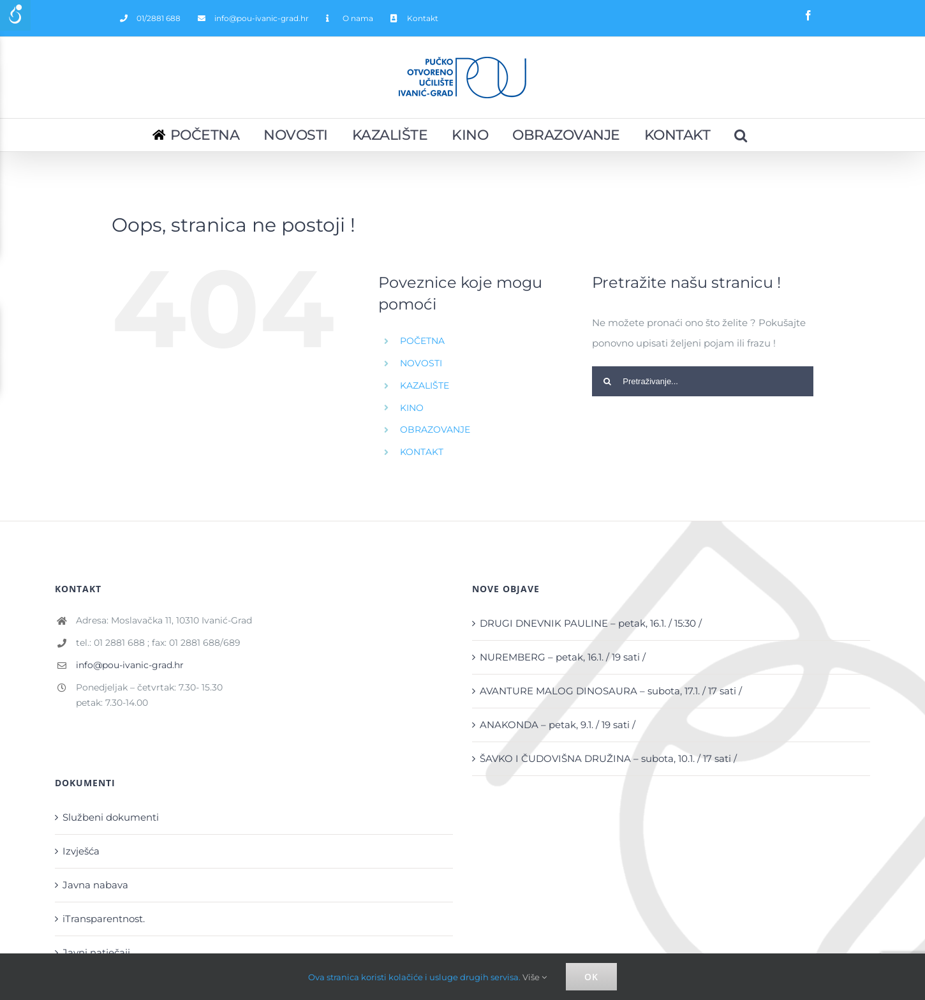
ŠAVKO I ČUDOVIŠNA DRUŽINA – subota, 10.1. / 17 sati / (608, 758)
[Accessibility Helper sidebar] (15, 15)
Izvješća (81, 851)
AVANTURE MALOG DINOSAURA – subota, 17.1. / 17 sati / (611, 691)
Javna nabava (95, 885)
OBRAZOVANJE (435, 429)
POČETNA (422, 341)
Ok (591, 977)
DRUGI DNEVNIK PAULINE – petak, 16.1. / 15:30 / (591, 623)
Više (534, 977)
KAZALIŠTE (424, 385)
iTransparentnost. (104, 919)
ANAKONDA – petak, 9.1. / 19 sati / (557, 725)
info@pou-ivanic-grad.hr (130, 665)
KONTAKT (421, 452)
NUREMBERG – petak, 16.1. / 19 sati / (563, 657)
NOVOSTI (421, 363)
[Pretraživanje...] (741, 135)
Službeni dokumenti (111, 817)
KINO (412, 408)
